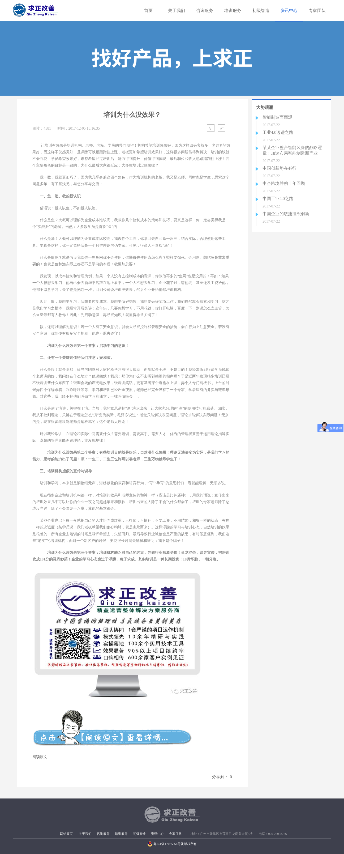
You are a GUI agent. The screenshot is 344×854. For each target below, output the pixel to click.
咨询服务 (204, 10)
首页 (148, 10)
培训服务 (232, 10)
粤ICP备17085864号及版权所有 (172, 844)
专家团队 (317, 10)
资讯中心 (289, 10)
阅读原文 (39, 757)
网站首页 (66, 834)
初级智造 (260, 10)
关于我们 (176, 10)
